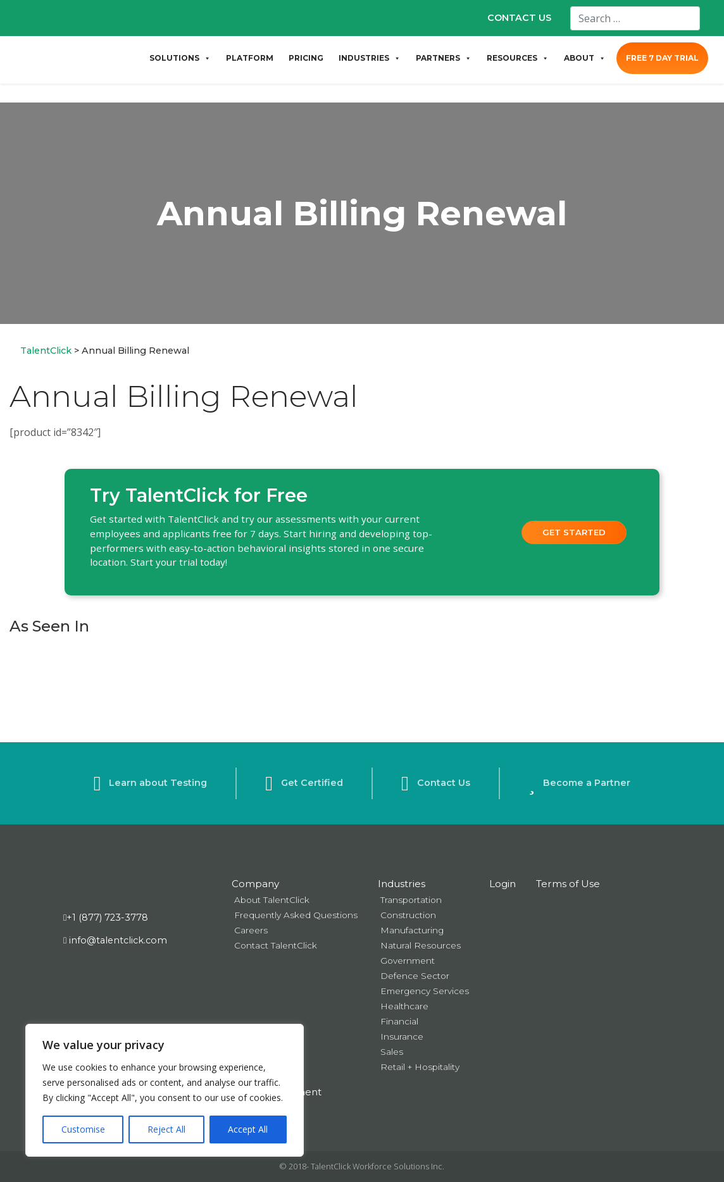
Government (407, 960)
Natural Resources (420, 945)
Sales (391, 1052)
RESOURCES (518, 58)
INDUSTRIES (370, 58)
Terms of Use (568, 884)
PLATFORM (249, 58)
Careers (251, 930)
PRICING (306, 58)
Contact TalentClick (275, 945)
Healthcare (404, 1006)
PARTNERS (443, 58)
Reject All (166, 1129)
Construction (408, 915)
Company (255, 884)
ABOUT (585, 58)
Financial (399, 1021)
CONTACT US (519, 17)
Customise (83, 1129)
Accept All (248, 1129)
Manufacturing (412, 930)
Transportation (411, 900)
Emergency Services (424, 991)
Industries (401, 884)
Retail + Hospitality (419, 1067)
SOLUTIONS (180, 58)
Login (502, 884)
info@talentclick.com (115, 940)
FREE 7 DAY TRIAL (662, 58)
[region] (164, 1090)
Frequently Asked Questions (296, 915)
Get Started (574, 532)
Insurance (401, 1036)
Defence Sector (414, 976)
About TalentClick (271, 900)
